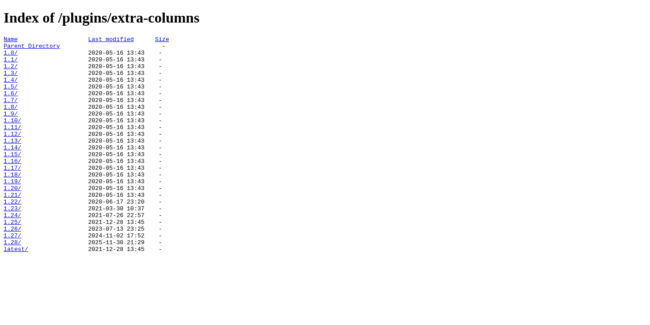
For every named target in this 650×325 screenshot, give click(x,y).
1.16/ (12, 186)
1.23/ (12, 243)
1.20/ (12, 219)
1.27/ (12, 276)
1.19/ (12, 211)
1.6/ (11, 105)
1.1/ (11, 64)
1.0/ (11, 56)
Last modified (111, 40)
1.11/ (12, 146)
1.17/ (12, 194)
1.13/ (12, 162)
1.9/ (11, 129)
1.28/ (12, 284)
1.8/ (11, 121)
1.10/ (12, 138)
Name (11, 40)
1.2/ (11, 73)
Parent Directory (32, 48)
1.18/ (12, 203)
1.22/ (12, 235)
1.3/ (11, 81)
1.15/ (12, 178)
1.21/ (12, 227)
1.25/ (12, 259)
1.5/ (11, 97)
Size (162, 40)
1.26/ (12, 268)
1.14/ (12, 170)
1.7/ (11, 113)
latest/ (16, 292)
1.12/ (12, 154)
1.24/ (12, 251)
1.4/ (11, 89)
